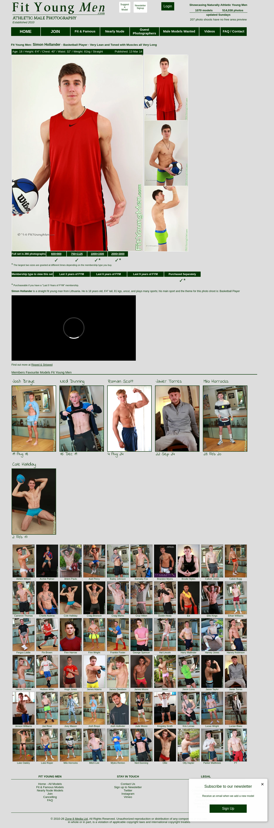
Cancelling (50, 797)
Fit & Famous (85, 31)
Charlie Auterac (47, 615)
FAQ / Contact (233, 31)
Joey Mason (70, 726)
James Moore (141, 689)
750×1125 (77, 253)
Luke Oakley (23, 763)
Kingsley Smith (164, 726)
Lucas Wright (212, 726)
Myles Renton (118, 763)
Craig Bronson (94, 615)
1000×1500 (97, 253)
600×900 (56, 253)
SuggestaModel (125, 7)
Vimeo (128, 797)
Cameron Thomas (23, 615)
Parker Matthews (212, 763)
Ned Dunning (72, 381)
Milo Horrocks (216, 381)
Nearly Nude (114, 31)
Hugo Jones (70, 689)
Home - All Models (50, 784)
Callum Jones (212, 579)
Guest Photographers (144, 31)
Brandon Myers (165, 579)
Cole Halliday (24, 464)
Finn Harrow (70, 652)
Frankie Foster (117, 652)
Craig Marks (118, 615)
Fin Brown (47, 652)
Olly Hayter (188, 763)
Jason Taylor (212, 689)
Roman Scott (120, 381)
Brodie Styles (188, 579)
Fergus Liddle (23, 652)
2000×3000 (117, 253)
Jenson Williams (23, 726)
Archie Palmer (47, 579)
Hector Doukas (23, 689)
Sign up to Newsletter (128, 787)
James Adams (94, 689)
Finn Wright (94, 652)
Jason (165, 689)
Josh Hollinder (117, 726)
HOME (26, 31)
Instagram (127, 793)
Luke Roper (47, 763)
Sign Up (228, 808)
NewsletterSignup (140, 6)
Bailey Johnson (118, 579)
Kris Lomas (188, 726)
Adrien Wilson (23, 579)
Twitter (128, 790)
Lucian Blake (235, 726)
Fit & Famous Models (50, 787)
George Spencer (141, 652)
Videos (209, 31)
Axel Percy (94, 579)
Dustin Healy (164, 615)
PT (235, 763)
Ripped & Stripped (41, 364)
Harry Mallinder (188, 652)
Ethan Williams (235, 615)
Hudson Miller (47, 689)
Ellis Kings (212, 615)
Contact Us (128, 784)
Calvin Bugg (235, 579)
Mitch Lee (94, 763)
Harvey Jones (212, 652)
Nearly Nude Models (50, 790)
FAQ (50, 800)
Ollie (165, 763)
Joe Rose (47, 726)
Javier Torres (169, 381)
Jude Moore (141, 726)
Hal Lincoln (165, 652)
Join (50, 793)
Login (168, 6)
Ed (188, 615)
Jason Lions (188, 689)
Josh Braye (23, 381)
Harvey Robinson (236, 652)
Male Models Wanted (179, 31)
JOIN (55, 31)
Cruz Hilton (141, 615)
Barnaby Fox (141, 579)
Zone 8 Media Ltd (76, 818)
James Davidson (117, 689)
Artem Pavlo (70, 579)
